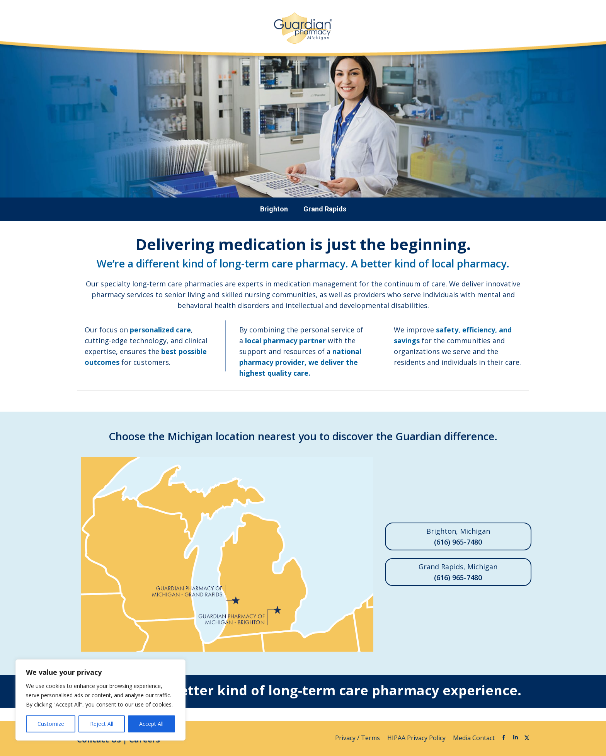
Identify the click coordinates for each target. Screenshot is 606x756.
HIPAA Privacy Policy (417, 738)
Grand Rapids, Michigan (458, 572)
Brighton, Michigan (458, 536)
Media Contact (474, 738)
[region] (100, 700)
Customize (50, 723)
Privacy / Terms (358, 738)
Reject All (101, 723)
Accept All (151, 723)
